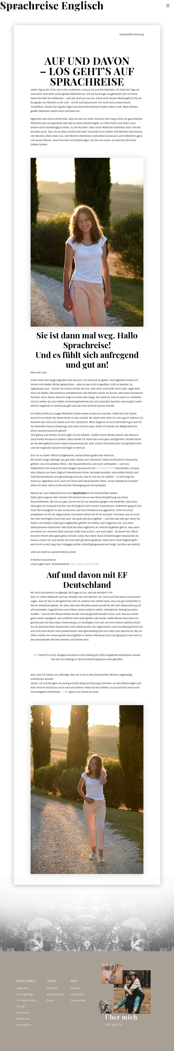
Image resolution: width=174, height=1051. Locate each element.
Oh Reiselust (24, 1024)
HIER (36, 655)
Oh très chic (23, 1018)
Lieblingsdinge (25, 994)
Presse (50, 1000)
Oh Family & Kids (26, 1000)
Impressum (77, 994)
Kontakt (75, 988)
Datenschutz (78, 1000)
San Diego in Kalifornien (84, 564)
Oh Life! (21, 1006)
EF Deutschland (105, 468)
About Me (52, 988)
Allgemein (22, 988)
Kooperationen (55, 994)
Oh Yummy (23, 1012)
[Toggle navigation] (168, 5)
